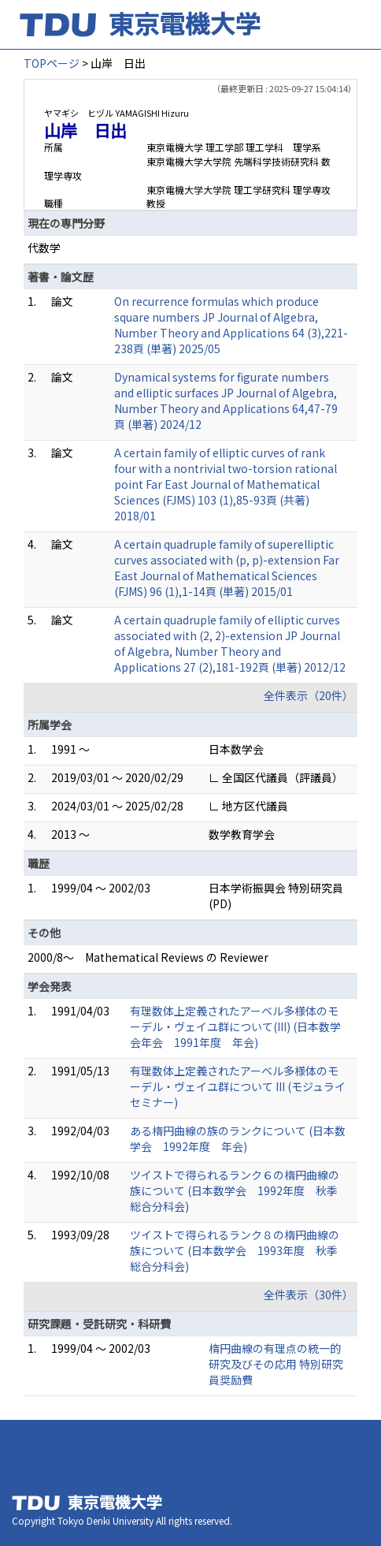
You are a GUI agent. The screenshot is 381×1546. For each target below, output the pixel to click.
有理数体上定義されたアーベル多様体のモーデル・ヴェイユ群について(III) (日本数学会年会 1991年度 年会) (235, 1026)
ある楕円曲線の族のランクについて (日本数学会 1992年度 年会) (238, 1138)
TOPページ (52, 63)
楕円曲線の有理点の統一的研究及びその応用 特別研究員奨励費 (276, 1364)
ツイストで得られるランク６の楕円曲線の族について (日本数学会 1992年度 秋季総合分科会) (234, 1190)
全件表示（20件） (308, 695)
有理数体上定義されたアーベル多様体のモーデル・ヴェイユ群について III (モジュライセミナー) (238, 1086)
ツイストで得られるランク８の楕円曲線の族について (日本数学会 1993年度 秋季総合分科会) (234, 1250)
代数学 (44, 247)
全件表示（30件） (308, 1294)
